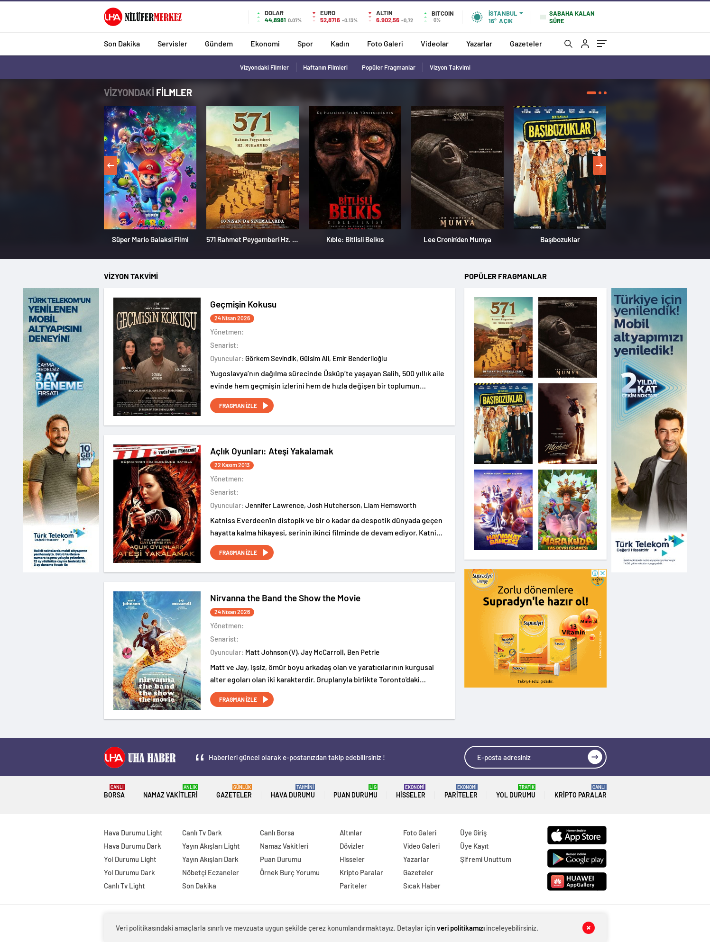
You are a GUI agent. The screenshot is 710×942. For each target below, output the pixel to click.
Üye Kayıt (474, 846)
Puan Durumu (355, 791)
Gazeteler (526, 43)
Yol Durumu (515, 791)
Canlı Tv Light (124, 885)
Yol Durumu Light (130, 859)
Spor (305, 43)
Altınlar (351, 832)
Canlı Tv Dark (202, 832)
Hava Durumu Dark (132, 846)
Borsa (114, 791)
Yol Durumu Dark (129, 872)
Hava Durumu (293, 791)
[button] (591, 92)
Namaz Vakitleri (170, 791)
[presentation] (110, 165)
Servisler (172, 43)
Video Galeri (421, 846)
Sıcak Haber (422, 885)
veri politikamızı (461, 928)
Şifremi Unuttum (485, 859)
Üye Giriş (473, 832)
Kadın (340, 43)
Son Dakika (122, 43)
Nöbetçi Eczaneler (210, 872)
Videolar (435, 43)
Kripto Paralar (580, 791)
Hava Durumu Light (133, 832)
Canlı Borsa (277, 832)
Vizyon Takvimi (450, 67)
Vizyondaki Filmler (264, 67)
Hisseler (410, 791)
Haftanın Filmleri (325, 67)
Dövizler (352, 846)
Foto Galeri (385, 43)
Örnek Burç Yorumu (290, 872)
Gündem (219, 43)
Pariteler (461, 791)
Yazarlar (479, 43)
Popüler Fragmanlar (388, 67)
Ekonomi (265, 43)
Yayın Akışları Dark (210, 859)
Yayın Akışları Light (211, 846)
